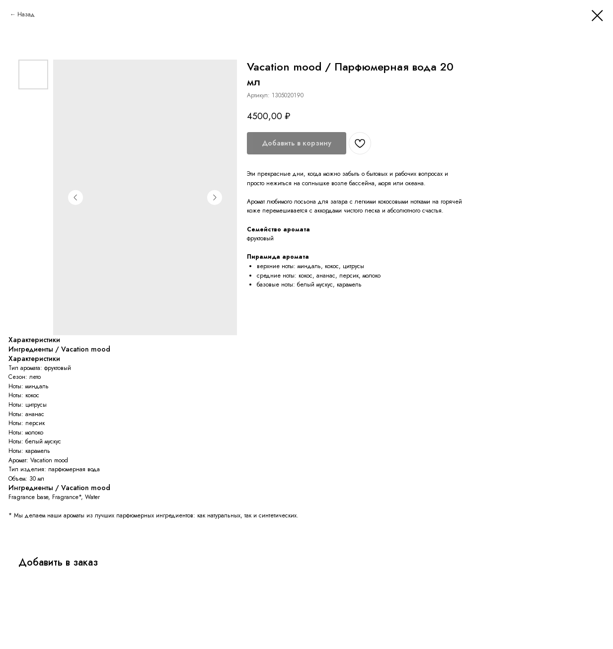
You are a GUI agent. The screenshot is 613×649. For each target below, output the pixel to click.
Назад (26, 14)
